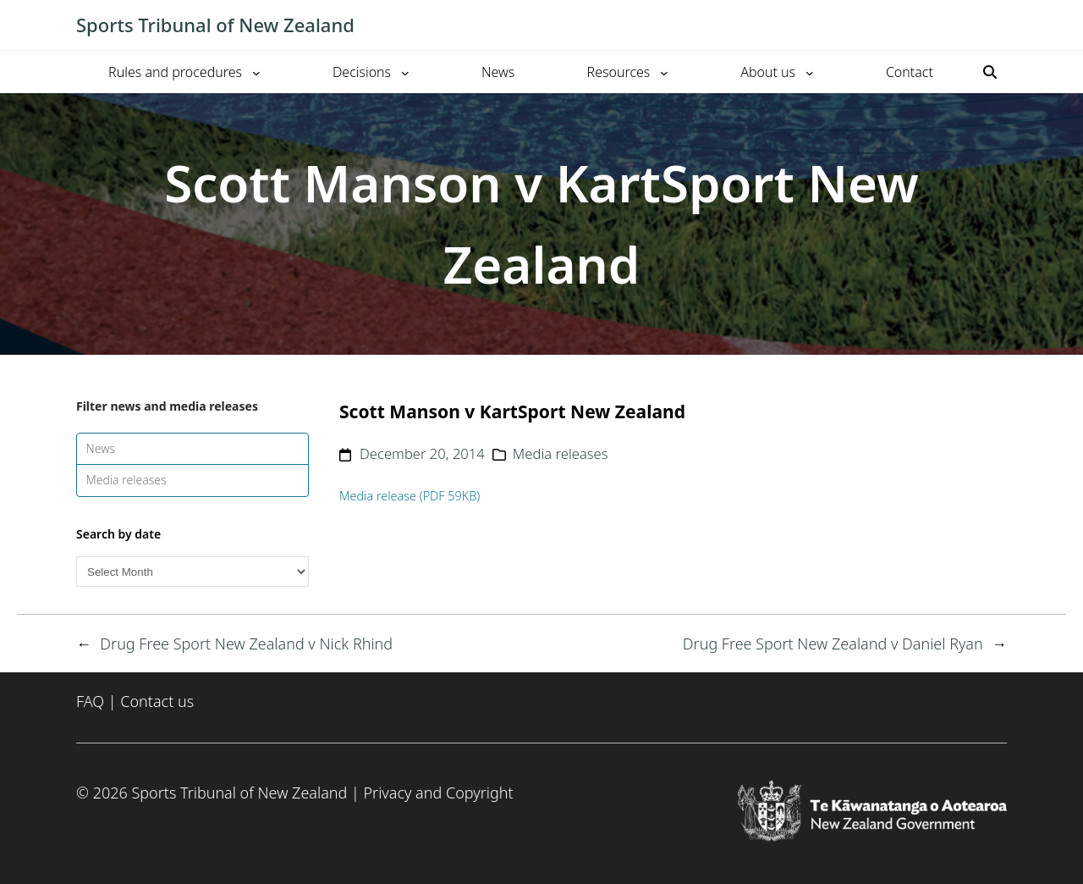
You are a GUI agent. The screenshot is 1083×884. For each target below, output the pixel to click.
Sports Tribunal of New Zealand (215, 24)
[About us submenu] (809, 72)
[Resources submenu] (664, 72)
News (101, 448)
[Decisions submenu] (405, 72)
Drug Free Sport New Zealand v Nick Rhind (246, 643)
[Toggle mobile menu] (998, 25)
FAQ (90, 701)
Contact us (157, 701)
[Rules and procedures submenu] (256, 72)
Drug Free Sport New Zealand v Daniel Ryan (833, 643)
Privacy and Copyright (438, 792)
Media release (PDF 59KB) (409, 496)
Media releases (126, 480)
